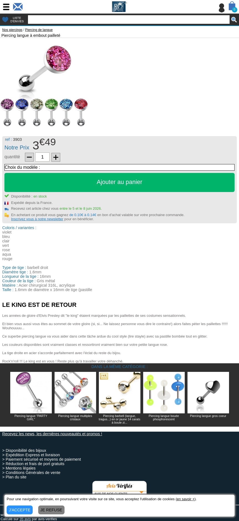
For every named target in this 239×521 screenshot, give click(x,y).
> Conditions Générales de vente (31, 472)
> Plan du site (14, 477)
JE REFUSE (51, 510)
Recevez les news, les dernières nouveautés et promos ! (52, 434)
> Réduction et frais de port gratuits (33, 464)
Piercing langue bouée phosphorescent (164, 417)
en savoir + (185, 499)
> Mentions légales (18, 468)
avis (25, 519)
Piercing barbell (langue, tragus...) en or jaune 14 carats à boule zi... (119, 419)
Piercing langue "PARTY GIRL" (30, 417)
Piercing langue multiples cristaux (75, 417)
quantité (12, 156)
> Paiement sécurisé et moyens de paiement (41, 459)
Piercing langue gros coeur (208, 416)
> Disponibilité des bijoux (24, 450)
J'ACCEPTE (19, 510)
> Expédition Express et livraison (31, 455)
